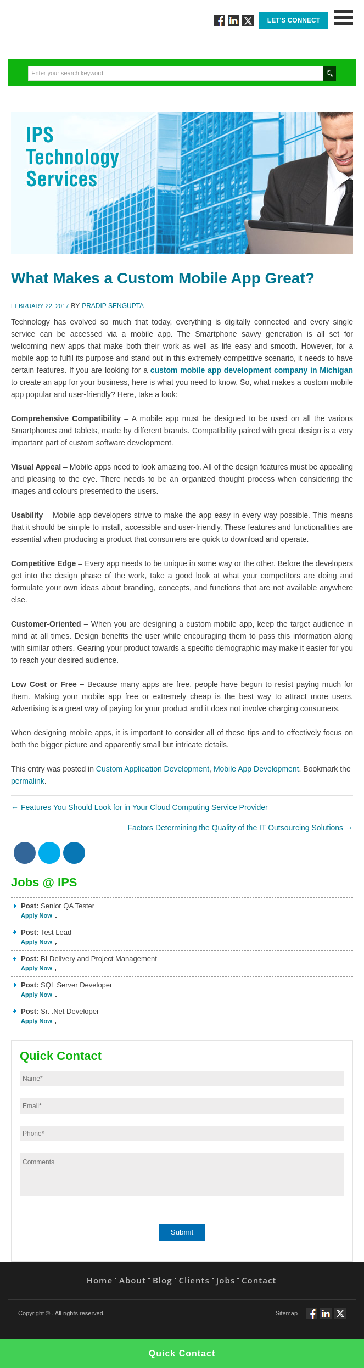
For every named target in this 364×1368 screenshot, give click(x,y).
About (132, 1280)
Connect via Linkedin (233, 20)
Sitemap (287, 1313)
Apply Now (36, 915)
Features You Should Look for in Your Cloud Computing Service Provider (139, 807)
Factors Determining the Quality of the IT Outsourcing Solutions (240, 827)
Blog (162, 1280)
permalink (27, 781)
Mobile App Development (256, 768)
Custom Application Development (152, 768)
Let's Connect (293, 20)
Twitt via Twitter (248, 20)
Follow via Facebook (219, 20)
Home (100, 1280)
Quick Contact (182, 1353)
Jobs (225, 1280)
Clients (194, 1280)
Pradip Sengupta (113, 306)
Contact (259, 1280)
